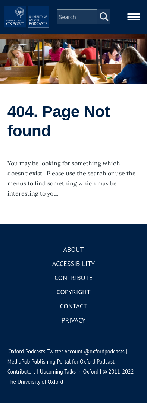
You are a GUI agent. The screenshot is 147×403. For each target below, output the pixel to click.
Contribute (73, 277)
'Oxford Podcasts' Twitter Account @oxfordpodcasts (66, 351)
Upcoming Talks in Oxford (69, 371)
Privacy (73, 320)
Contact (73, 306)
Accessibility (73, 263)
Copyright (74, 292)
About (73, 249)
